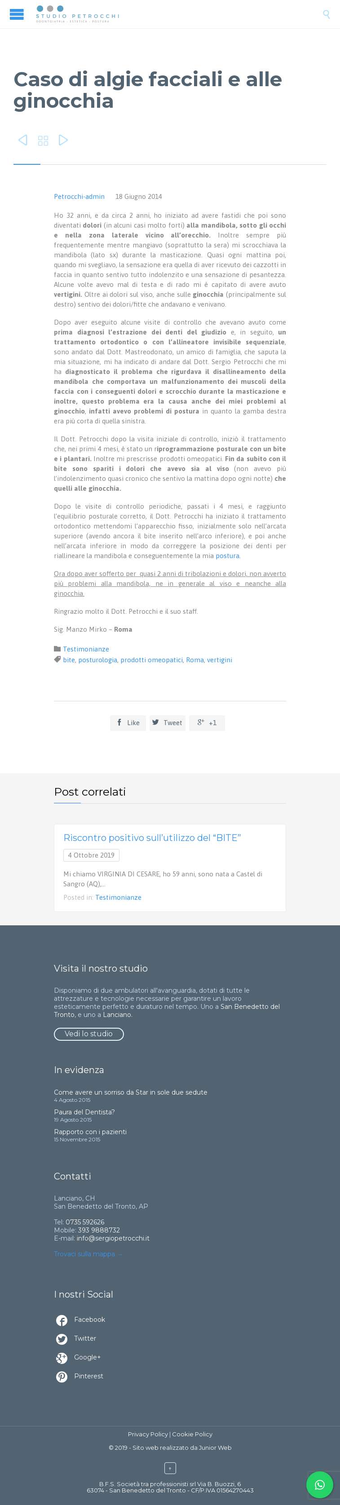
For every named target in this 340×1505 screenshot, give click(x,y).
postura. (228, 555)
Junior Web (215, 1447)
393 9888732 (99, 1230)
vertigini (219, 660)
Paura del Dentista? (84, 1112)
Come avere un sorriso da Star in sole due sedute (131, 1092)
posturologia (97, 660)
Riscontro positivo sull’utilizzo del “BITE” (152, 837)
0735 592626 (85, 1222)
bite (69, 660)
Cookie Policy (192, 1434)
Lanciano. (117, 1015)
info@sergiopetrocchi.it (113, 1238)
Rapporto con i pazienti (90, 1132)
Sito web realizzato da (165, 1447)
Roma (195, 660)
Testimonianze (86, 649)
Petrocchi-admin (79, 196)
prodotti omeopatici (151, 660)
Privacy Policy (148, 1434)
